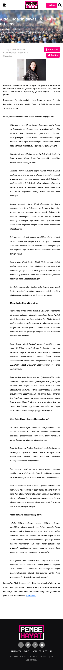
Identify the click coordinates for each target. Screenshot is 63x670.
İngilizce (51, 5)
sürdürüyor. (31, 596)
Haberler (16, 29)
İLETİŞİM (47, 651)
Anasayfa (16, 651)
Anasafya (4, 29)
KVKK (26, 651)
